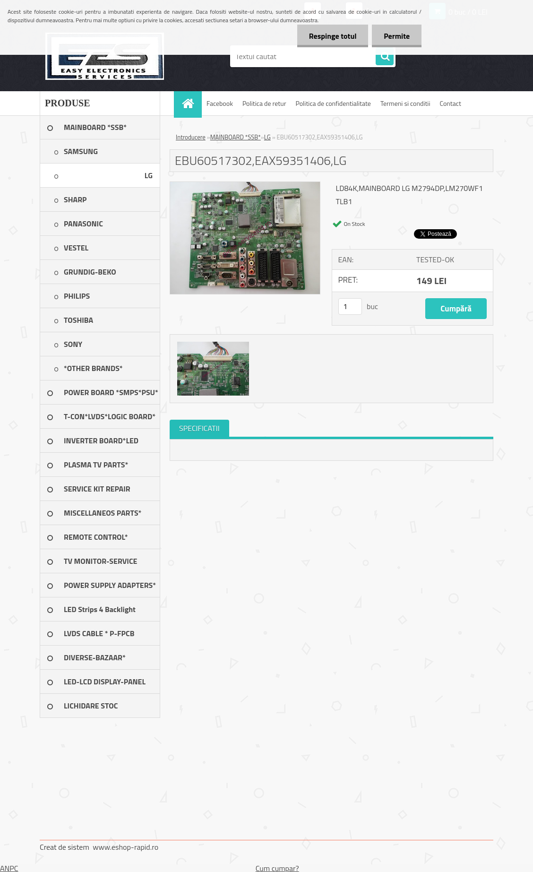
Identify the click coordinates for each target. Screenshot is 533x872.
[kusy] (350, 306)
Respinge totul (332, 36)
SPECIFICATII (199, 428)
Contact (450, 103)
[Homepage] (191, 103)
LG (267, 137)
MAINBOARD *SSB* (235, 137)
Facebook (219, 103)
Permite (397, 36)
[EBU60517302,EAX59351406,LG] (245, 185)
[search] (384, 57)
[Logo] (105, 56)
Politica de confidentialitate (332, 103)
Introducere (191, 137)
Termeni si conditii (405, 103)
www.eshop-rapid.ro (125, 847)
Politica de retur (264, 103)
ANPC (9, 868)
